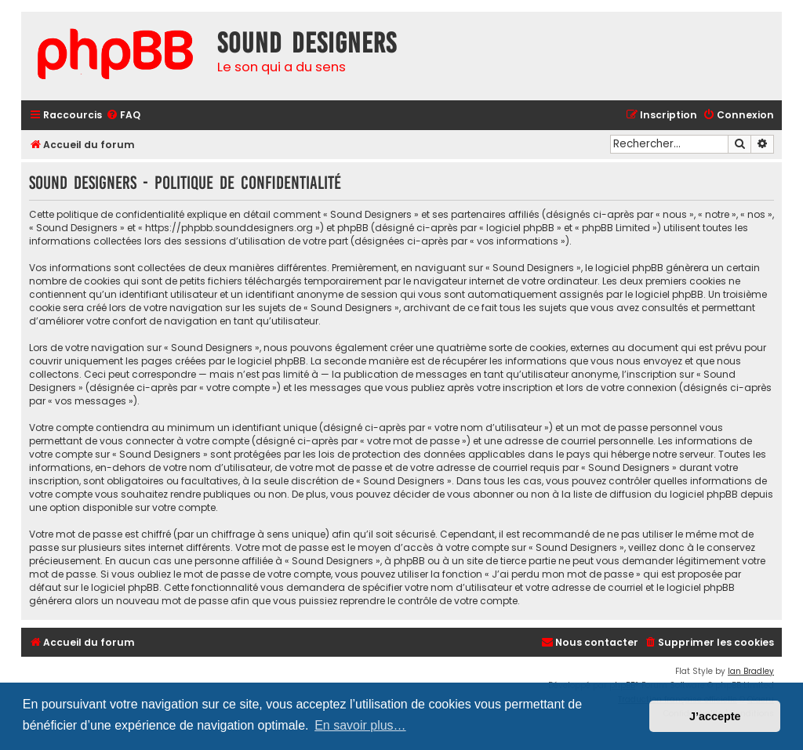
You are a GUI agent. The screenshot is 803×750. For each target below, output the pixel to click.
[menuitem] (123, 115)
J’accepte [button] (715, 716)
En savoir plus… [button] (360, 725)
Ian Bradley (751, 671)
